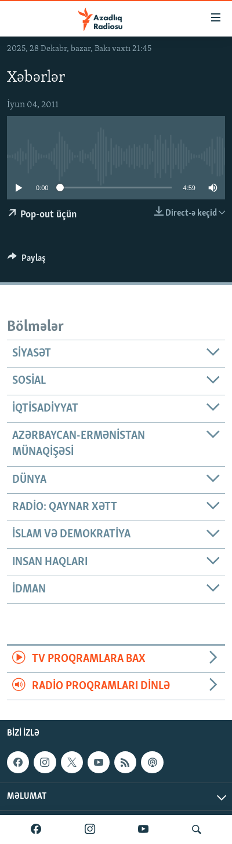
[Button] (27, 261)
